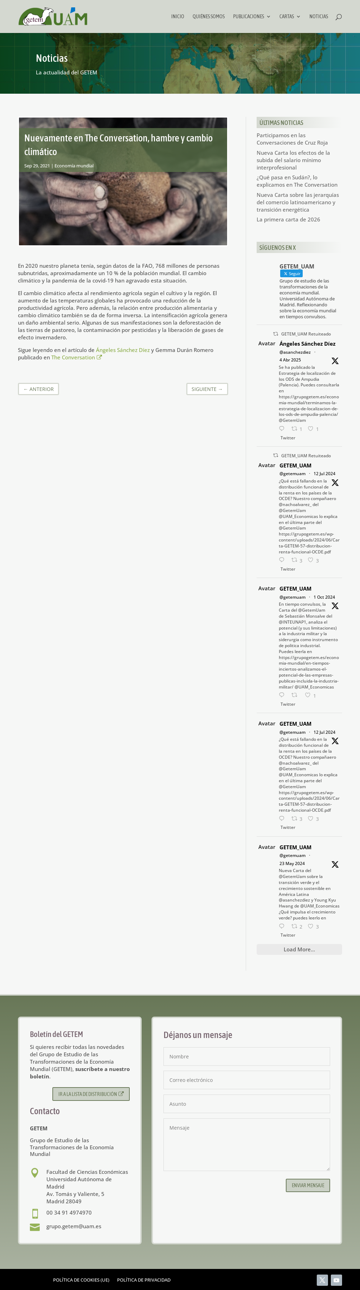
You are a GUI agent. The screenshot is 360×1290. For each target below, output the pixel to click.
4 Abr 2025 (290, 360)
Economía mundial (74, 165)
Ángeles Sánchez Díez (123, 349)
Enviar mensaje (308, 1185)
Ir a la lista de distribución (91, 1094)
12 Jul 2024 (324, 474)
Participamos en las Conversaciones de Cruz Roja (292, 139)
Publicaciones (248, 16)
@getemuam (292, 474)
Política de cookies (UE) (81, 1280)
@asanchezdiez (295, 352)
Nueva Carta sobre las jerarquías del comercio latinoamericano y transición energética (298, 202)
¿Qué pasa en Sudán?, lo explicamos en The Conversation (297, 181)
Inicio (177, 16)
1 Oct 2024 (324, 597)
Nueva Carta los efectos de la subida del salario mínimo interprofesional (293, 160)
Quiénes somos (209, 16)
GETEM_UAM (295, 465)
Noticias (318, 16)
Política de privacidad (144, 1280)
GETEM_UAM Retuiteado (306, 334)
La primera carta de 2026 (288, 219)
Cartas (286, 16)
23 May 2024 (292, 863)
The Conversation (76, 357)
